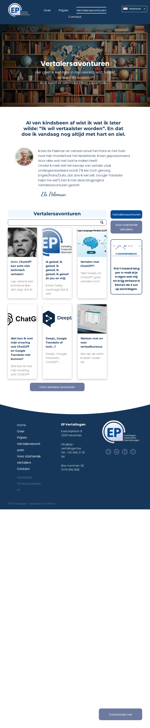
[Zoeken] (57, 222)
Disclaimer (24, 477)
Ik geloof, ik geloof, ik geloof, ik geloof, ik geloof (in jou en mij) (57, 270)
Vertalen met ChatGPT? (89, 264)
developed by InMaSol (42, 503)
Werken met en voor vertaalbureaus (91, 342)
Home (21, 425)
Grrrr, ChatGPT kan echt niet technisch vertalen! (21, 268)
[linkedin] (116, 452)
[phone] (133, 452)
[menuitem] (47, 10)
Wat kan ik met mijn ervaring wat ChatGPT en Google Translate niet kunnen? (22, 349)
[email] (108, 452)
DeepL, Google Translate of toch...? (56, 342)
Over (21, 431)
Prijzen (22, 437)
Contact (23, 469)
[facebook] (125, 452)
